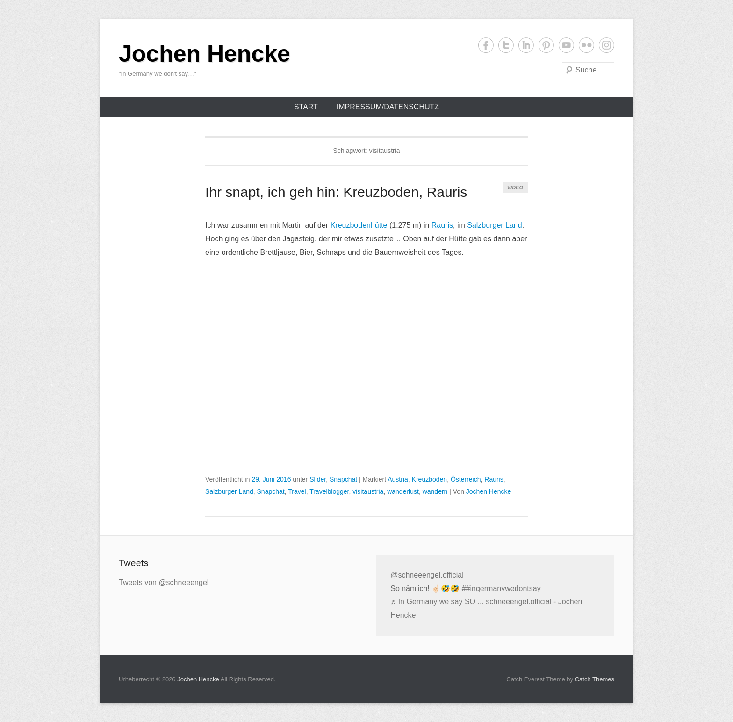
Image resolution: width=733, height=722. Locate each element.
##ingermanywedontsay (501, 588)
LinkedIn (526, 45)
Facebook (486, 45)
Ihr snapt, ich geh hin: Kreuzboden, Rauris (336, 192)
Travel (297, 491)
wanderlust (403, 491)
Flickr (586, 45)
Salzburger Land (494, 225)
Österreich (466, 479)
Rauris (442, 225)
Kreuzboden (429, 479)
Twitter (506, 45)
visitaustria (367, 491)
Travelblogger (329, 491)
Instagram (606, 45)
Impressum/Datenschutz (388, 107)
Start (306, 107)
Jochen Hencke (204, 54)
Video (515, 187)
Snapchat (343, 479)
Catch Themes (594, 679)
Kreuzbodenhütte (359, 225)
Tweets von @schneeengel (163, 582)
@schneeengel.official (427, 575)
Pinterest (546, 45)
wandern (435, 491)
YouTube (566, 45)
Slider (317, 479)
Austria (398, 479)
